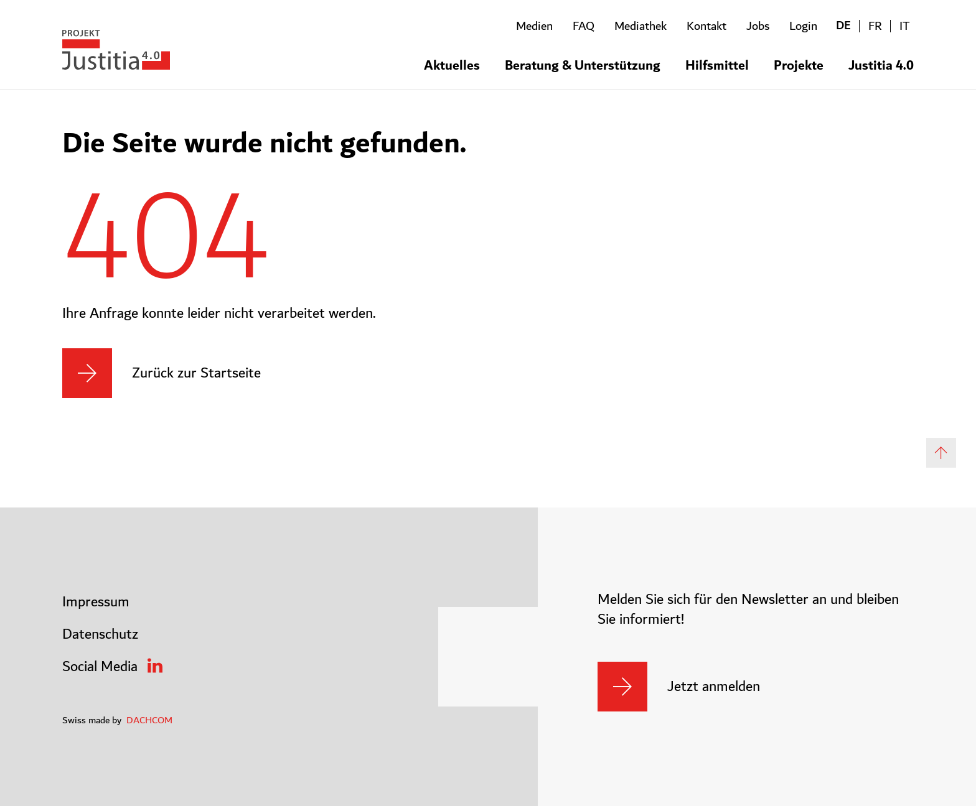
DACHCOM (149, 720)
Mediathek (640, 26)
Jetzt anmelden (713, 686)
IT (904, 26)
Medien (534, 26)
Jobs (757, 26)
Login (803, 26)
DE (843, 26)
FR (875, 26)
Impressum (95, 602)
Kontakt (706, 26)
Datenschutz (100, 634)
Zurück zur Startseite (196, 373)
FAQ (583, 26)
